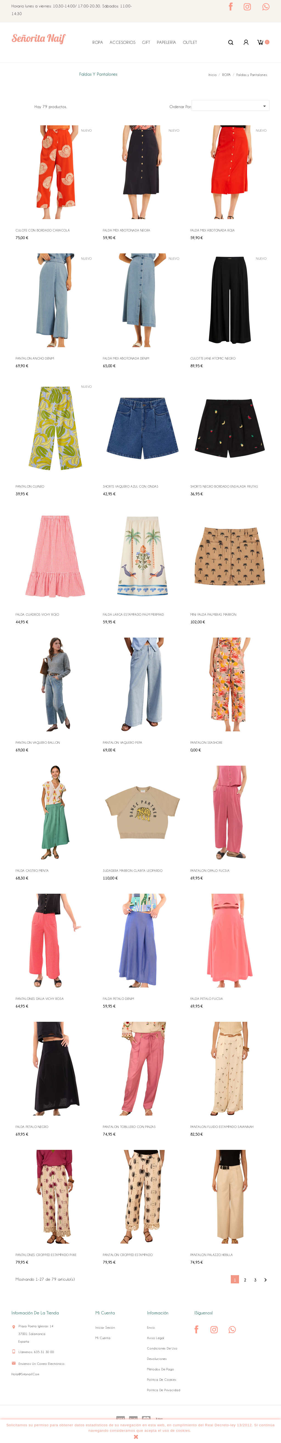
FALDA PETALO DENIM (118, 998)
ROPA (97, 42)
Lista (27, 106)
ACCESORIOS (122, 42)
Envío (151, 1327)
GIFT (146, 42)
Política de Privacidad (164, 1390)
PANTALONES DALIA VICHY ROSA (40, 998)
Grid (19, 106)
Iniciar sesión (105, 1327)
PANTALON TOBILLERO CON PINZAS (129, 1126)
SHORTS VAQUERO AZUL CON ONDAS (130, 486)
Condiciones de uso (162, 1348)
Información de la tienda (35, 1313)
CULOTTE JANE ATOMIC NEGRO (213, 358)
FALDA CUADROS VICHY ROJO (37, 614)
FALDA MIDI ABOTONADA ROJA (212, 230)
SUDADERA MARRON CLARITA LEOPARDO (132, 870)
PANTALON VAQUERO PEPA (122, 742)
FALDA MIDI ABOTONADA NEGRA (126, 230)
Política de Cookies (161, 1379)
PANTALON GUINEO (30, 486)
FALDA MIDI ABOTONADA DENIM (126, 358)
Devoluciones (157, 1358)
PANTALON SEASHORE (206, 742)
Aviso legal (155, 1338)
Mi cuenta (102, 1338)
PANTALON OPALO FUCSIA (210, 870)
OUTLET (190, 42)
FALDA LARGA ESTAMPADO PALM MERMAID (133, 614)
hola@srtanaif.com (26, 1374)
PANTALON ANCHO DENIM (35, 358)
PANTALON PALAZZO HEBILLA (211, 1255)
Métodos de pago (160, 1369)
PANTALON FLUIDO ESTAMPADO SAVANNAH (222, 1126)
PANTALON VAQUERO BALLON (38, 742)
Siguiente (265, 1280)
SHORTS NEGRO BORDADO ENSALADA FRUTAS (224, 486)
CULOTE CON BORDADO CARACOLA (43, 230)
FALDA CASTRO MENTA (32, 870)
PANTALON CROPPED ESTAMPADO (128, 1255)
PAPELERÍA (166, 42)
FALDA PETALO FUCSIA (206, 998)
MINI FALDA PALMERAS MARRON (213, 614)
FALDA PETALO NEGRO (32, 1126)
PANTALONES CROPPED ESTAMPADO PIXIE (46, 1255)
